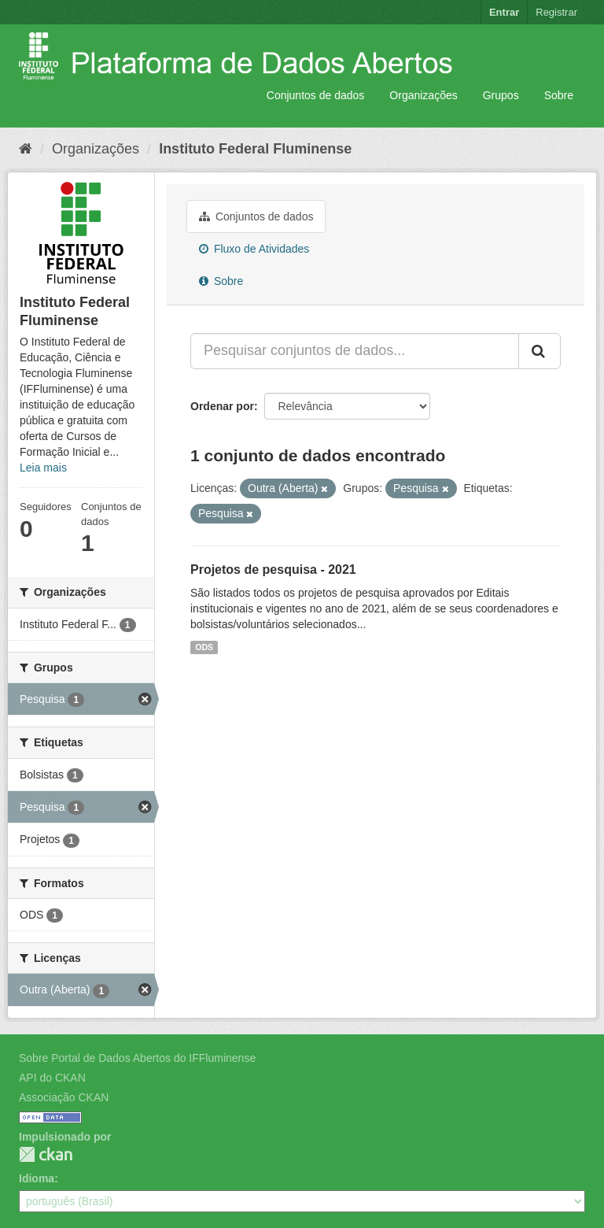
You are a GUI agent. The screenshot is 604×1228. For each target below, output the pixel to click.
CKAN (45, 1154)
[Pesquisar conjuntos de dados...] (354, 351)
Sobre (558, 95)
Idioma (36, 1178)
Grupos (501, 95)
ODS (204, 647)
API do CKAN (52, 1077)
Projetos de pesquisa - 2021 (273, 569)
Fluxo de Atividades (254, 248)
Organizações (423, 95)
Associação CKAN (64, 1097)
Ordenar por (222, 406)
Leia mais (43, 467)
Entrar (504, 12)
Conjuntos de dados (316, 95)
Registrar (556, 12)
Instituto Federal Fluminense (255, 149)
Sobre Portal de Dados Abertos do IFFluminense (137, 1058)
